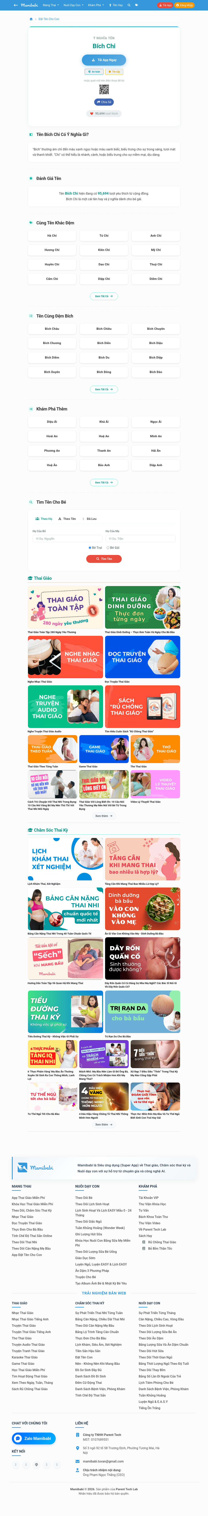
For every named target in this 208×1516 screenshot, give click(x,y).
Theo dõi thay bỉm (152, 1370)
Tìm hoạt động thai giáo (30, 1376)
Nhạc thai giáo (23, 1217)
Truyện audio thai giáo (28, 1345)
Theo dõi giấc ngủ (88, 1222)
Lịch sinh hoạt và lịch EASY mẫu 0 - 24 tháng (103, 1213)
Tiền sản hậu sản (87, 1351)
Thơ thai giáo (22, 1338)
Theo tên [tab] (69, 519)
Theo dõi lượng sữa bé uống (96, 1252)
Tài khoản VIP (148, 1198)
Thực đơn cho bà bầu (27, 1230)
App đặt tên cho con (27, 1255)
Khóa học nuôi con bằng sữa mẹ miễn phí (102, 1243)
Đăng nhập (184, 5)
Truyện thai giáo (24, 1326)
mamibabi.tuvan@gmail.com (103, 1461)
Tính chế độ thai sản (90, 1395)
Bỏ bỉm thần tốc (157, 1249)
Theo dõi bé (83, 1198)
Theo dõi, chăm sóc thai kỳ (32, 1211)
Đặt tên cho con (49, 19)
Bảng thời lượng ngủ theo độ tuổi (164, 1364)
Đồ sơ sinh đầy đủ (88, 1370)
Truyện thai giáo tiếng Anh (31, 1332)
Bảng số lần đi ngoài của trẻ (160, 1376)
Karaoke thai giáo (25, 1357)
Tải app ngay (103, 60)
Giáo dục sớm (85, 1258)
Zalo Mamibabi (32, 1439)
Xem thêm (104, 816)
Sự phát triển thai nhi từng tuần (99, 1313)
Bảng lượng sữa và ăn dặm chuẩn (163, 1345)
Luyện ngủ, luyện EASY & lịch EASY (101, 1264)
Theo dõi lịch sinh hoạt (92, 1204)
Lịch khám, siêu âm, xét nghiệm (98, 1345)
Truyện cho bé (85, 1277)
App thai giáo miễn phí (28, 1198)
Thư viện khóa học (152, 1204)
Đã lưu (92, 519)
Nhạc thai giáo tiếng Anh (30, 1319)
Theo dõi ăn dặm (151, 1338)
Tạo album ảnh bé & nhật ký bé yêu (101, 1283)
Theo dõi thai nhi (24, 1242)
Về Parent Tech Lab (152, 1230)
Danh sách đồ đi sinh (90, 1376)
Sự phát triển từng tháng (157, 1313)
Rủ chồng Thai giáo (159, 1242)
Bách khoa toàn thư (153, 1217)
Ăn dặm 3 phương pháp (92, 1271)
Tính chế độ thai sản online (32, 1236)
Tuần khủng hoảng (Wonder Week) (100, 1228)
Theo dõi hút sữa (151, 1351)
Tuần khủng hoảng (152, 1395)
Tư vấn (144, 1211)
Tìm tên (104, 559)
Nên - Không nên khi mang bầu (97, 1364)
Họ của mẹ (112, 531)
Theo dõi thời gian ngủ (155, 1357)
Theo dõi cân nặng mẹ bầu (31, 1249)
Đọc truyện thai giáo (27, 1223)
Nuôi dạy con (72, 5)
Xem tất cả (104, 296)
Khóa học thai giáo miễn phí (32, 1204)
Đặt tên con (83, 1357)
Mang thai (50, 5)
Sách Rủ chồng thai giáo (30, 1389)
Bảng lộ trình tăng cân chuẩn (97, 1332)
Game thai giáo (23, 1364)
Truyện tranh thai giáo (28, 1351)
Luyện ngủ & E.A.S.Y (153, 1402)
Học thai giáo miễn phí (28, 1370)
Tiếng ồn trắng (149, 1408)
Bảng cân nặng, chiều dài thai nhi (100, 1319)
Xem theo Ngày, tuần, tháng (32, 1383)
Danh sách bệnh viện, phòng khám (100, 1389)
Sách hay (145, 1236)
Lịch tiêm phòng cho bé (156, 1383)
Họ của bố (39, 531)
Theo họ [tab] (44, 519)
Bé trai (97, 548)
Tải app (165, 5)
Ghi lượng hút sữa (88, 1234)
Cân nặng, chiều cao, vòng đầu (161, 1319)
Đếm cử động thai (88, 1383)
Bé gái (114, 548)
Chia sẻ (104, 102)
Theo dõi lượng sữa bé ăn (157, 1332)
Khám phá (95, 5)
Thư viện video (149, 1223)
